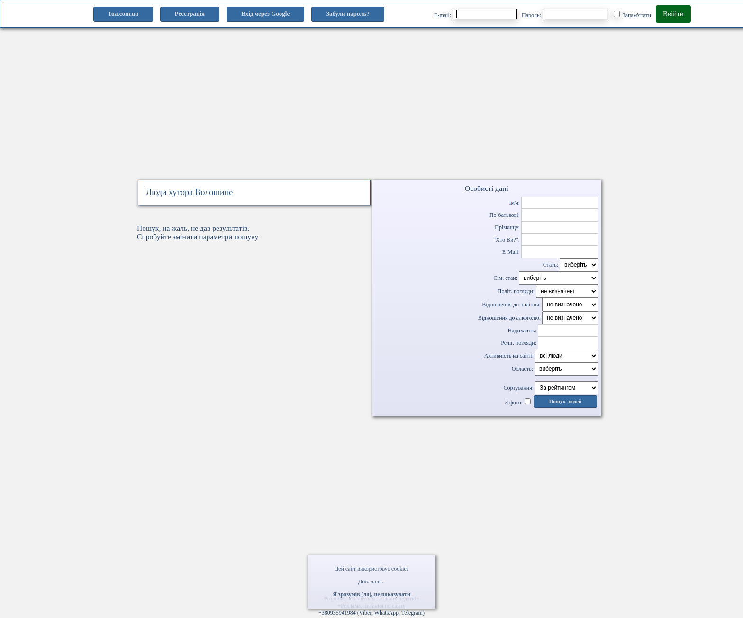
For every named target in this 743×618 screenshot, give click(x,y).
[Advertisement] (371, 112)
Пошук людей (565, 401)
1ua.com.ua (123, 13)
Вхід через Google (265, 13)
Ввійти (673, 14)
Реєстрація (190, 13)
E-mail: (475, 14)
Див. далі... (371, 581)
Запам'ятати (632, 14)
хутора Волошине (201, 192)
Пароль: (564, 14)
